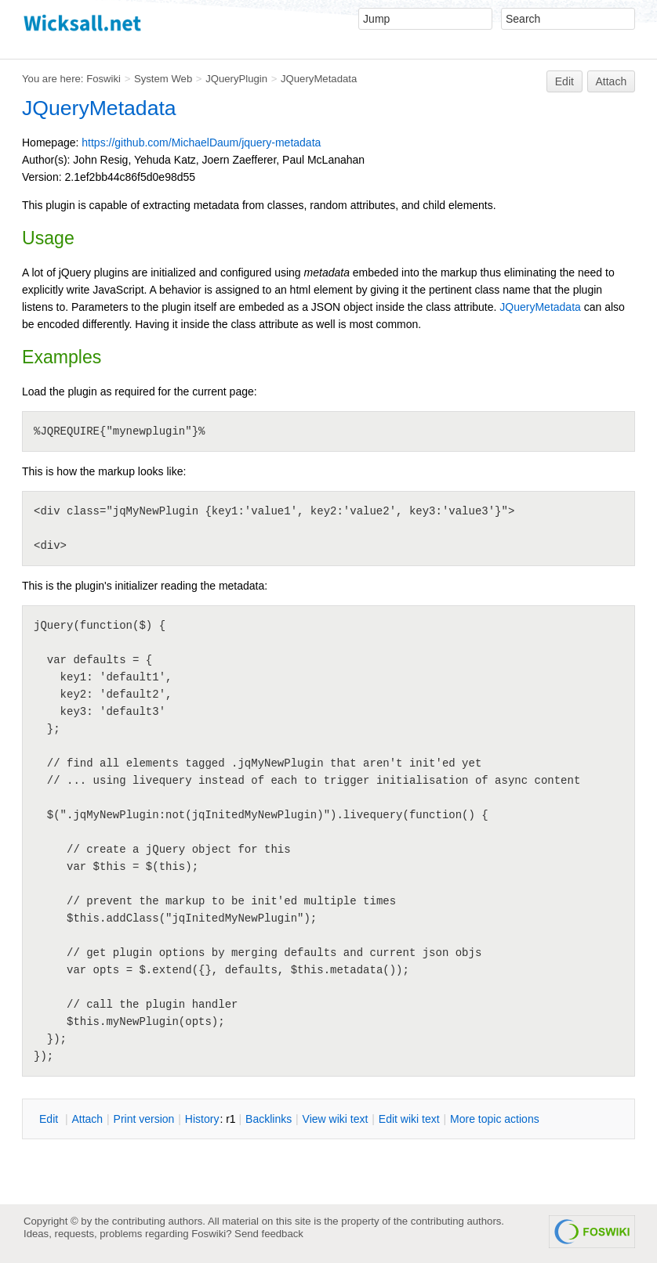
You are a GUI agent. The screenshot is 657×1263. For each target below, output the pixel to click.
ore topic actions (494, 1119)
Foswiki (103, 79)
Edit (564, 81)
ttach (87, 1119)
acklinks (268, 1119)
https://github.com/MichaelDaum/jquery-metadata (201, 142)
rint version (144, 1119)
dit (50, 1119)
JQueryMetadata (319, 79)
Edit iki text (409, 1119)
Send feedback (268, 1234)
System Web (163, 79)
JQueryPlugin (236, 79)
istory (202, 1119)
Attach (611, 81)
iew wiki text (335, 1119)
